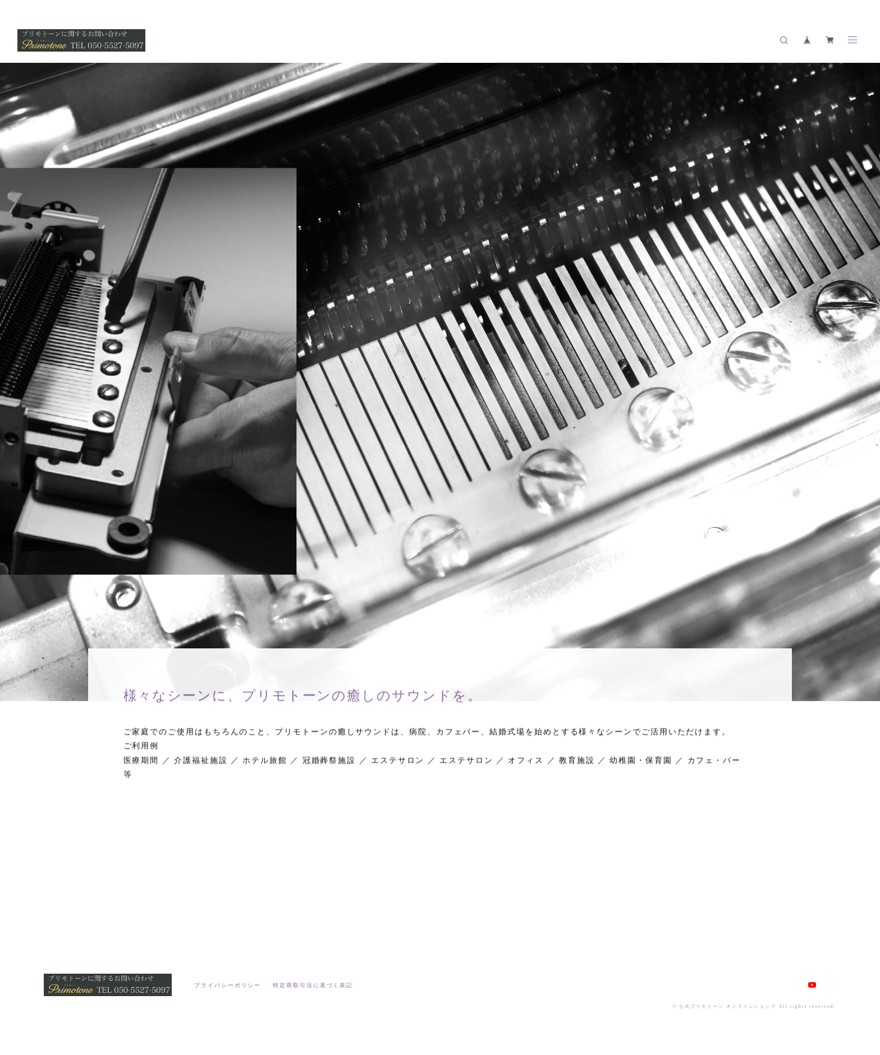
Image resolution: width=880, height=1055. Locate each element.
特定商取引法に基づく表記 (313, 985)
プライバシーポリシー (227, 985)
